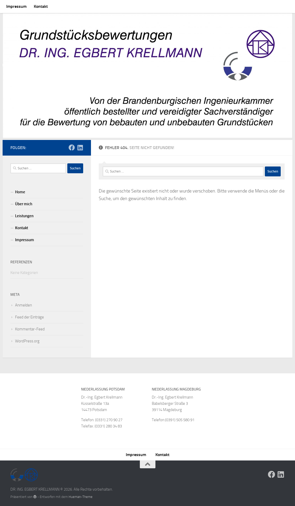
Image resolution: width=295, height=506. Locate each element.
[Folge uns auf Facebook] (72, 146)
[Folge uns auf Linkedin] (80, 146)
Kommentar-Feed (30, 327)
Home (20, 190)
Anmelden (23, 303)
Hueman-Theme (81, 495)
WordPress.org (27, 339)
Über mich (23, 202)
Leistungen (24, 214)
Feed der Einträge (29, 315)
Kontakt (41, 6)
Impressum (16, 6)
